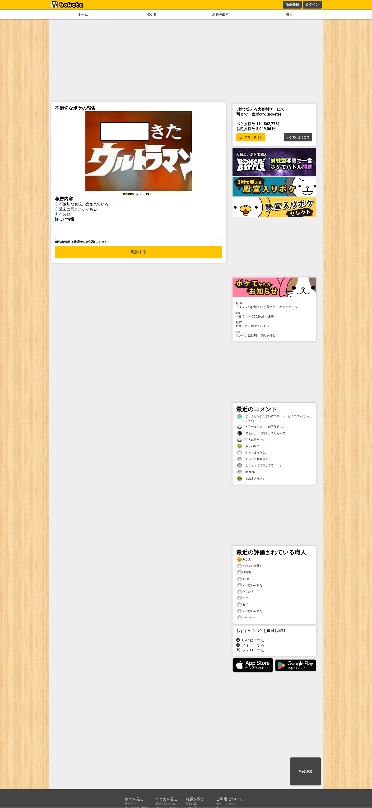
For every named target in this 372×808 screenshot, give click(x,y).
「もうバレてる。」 (252, 446)
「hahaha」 (247, 472)
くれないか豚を (249, 566)
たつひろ (245, 591)
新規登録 (292, 4)
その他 (64, 214)
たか (242, 598)
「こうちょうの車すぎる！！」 (259, 465)
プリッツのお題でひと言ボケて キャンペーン (274, 305)
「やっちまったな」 (252, 452)
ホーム (83, 15)
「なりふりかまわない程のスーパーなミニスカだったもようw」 (274, 418)
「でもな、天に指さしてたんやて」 (262, 433)
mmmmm (246, 617)
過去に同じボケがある (78, 209)
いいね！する (250, 640)
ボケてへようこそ (298, 137)
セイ (242, 604)
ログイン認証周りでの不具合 (274, 333)
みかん (244, 559)
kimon (243, 579)
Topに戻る (305, 771)
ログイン (312, 4)
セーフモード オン (251, 137)
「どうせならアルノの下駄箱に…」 (262, 427)
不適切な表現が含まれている (83, 204)
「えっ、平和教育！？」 (255, 459)
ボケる (152, 15)
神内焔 (244, 572)
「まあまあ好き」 (251, 478)
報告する (138, 255)
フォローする (250, 645)
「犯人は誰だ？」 (251, 440)
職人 (289, 15)
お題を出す (220, 15)
